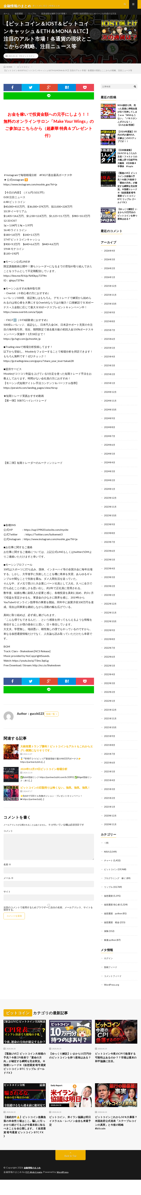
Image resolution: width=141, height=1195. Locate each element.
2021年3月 (109, 789)
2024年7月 (109, 440)
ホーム (7, 16)
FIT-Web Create (35, 1187)
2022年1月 (109, 702)
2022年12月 (110, 606)
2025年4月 (109, 362)
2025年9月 (109, 318)
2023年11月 (110, 510)
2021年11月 (110, 720)
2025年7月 (109, 336)
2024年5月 (109, 458)
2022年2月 (109, 693)
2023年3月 (109, 580)
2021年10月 (110, 728)
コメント (8, 838)
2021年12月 (110, 711)
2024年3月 (109, 475)
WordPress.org (112, 983)
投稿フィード (111, 966)
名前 (7, 871)
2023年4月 (109, 571)
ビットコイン (28, 63)
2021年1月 (109, 807)
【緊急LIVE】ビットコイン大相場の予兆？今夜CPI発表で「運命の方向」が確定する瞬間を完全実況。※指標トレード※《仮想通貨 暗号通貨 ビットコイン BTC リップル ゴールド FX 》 (24, 1066)
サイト (7, 899)
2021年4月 (109, 781)
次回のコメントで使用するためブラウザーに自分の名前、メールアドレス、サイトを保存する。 (48, 915)
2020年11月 (110, 824)
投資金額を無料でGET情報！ (60, 16)
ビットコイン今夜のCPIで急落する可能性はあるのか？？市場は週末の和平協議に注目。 (115, 1059)
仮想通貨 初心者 (112, 904)
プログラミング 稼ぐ (116, 878)
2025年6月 (109, 344)
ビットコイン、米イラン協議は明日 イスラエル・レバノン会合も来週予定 (69, 1129)
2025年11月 (110, 301)
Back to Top (70, 1171)
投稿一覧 (50, 721)
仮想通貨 (20, 16)
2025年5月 (109, 353)
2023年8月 (109, 536)
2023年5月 (109, 563)
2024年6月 (109, 449)
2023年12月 (110, 502)
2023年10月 (110, 519)
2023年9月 (109, 528)
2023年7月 (109, 545)
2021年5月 (109, 772)
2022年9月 (109, 632)
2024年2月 (109, 484)
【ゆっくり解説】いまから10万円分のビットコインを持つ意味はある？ (69, 1057)
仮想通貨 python (113, 912)
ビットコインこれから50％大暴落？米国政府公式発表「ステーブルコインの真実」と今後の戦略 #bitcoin (115, 1131)
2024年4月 (109, 467)
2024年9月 (109, 423)
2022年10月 (110, 624)
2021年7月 (109, 755)
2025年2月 (109, 379)
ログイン (108, 957)
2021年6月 (109, 763)
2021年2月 (109, 798)
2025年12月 (110, 292)
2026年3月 (109, 266)
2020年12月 (110, 816)
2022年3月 (109, 685)
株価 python (110, 939)
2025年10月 (110, 310)
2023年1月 (109, 597)
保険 (106, 930)
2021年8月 (109, 746)
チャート (108, 860)
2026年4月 (109, 257)
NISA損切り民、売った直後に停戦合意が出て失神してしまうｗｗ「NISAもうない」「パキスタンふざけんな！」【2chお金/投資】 (127, 122)
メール (8, 885)
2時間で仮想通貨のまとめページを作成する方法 (106, 16)
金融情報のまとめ (33, 1183)
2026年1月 (109, 283)
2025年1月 (109, 388)
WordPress (64, 1187)
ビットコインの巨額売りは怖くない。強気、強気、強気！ (55, 794)
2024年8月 (109, 432)
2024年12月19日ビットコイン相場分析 (43, 776)
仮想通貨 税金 (112, 921)
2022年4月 (109, 676)
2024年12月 (110, 397)
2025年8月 (109, 327)
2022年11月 (110, 615)
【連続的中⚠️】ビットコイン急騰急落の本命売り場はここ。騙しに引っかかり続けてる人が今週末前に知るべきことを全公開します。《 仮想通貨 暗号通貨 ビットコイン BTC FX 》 (24, 1138)
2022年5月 (109, 667)
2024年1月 (109, 493)
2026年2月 (109, 275)
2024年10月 (110, 414)
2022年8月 (109, 641)
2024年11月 (110, 406)
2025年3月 (109, 371)
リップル (35, 16)
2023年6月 (109, 554)
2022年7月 (109, 650)
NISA (107, 851)
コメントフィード (113, 974)
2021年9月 (109, 737)
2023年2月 (109, 589)
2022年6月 (109, 659)
